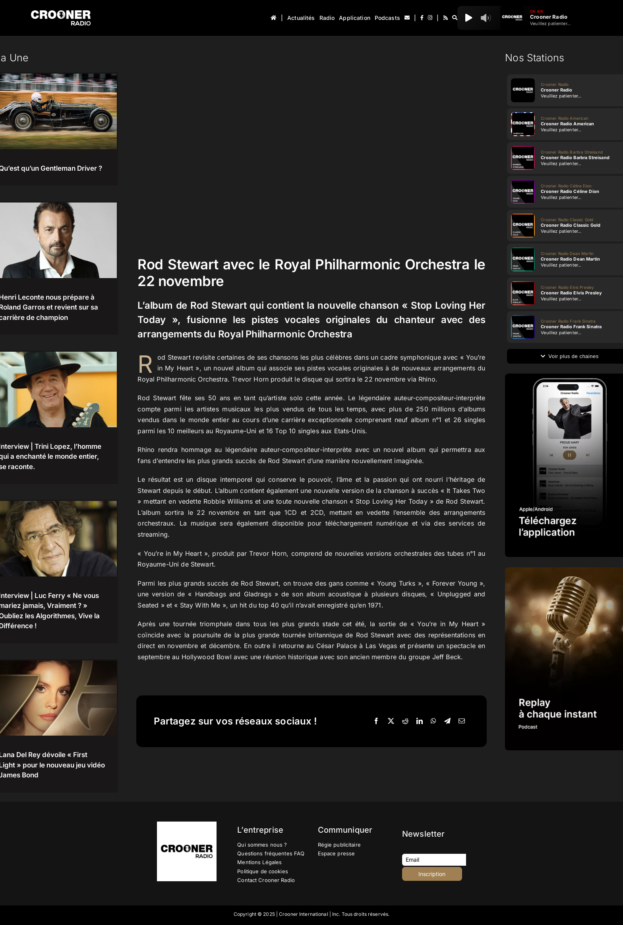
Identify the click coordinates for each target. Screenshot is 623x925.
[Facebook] (376, 721)
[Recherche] (454, 18)
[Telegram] (447, 721)
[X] (391, 721)
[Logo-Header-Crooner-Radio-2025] (61, 13)
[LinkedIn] (419, 721)
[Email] (462, 721)
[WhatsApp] (433, 721)
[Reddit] (405, 721)
